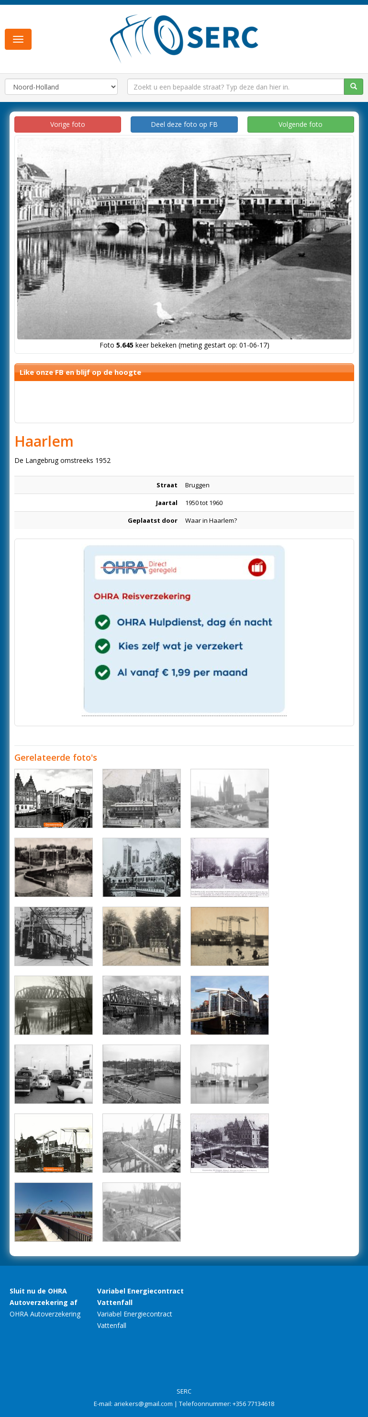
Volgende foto (301, 124)
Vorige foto (67, 124)
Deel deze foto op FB (184, 124)
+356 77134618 (253, 1403)
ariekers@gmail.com (143, 1403)
